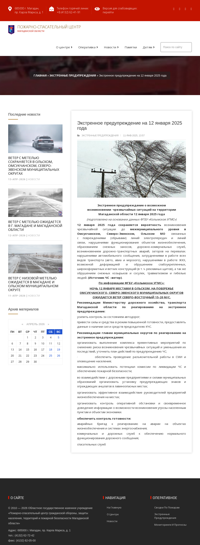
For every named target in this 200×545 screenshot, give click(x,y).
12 (58, 343)
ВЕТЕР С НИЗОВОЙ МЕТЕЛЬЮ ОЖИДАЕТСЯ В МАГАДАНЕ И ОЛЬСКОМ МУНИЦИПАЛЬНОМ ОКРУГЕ (33, 284)
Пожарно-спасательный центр (44, 29)
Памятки (131, 47)
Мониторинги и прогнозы (170, 524)
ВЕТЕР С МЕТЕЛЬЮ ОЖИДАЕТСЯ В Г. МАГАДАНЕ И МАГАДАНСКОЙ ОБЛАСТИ (35, 226)
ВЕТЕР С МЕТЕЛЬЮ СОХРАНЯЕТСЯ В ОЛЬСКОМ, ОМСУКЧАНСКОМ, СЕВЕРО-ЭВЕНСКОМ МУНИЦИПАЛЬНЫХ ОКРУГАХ (33, 165)
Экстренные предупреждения (100, 135)
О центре (63, 47)
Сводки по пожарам (166, 507)
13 (12, 349)
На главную (114, 507)
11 (50, 343)
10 (42, 343)
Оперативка (87, 47)
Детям (147, 47)
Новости (110, 47)
